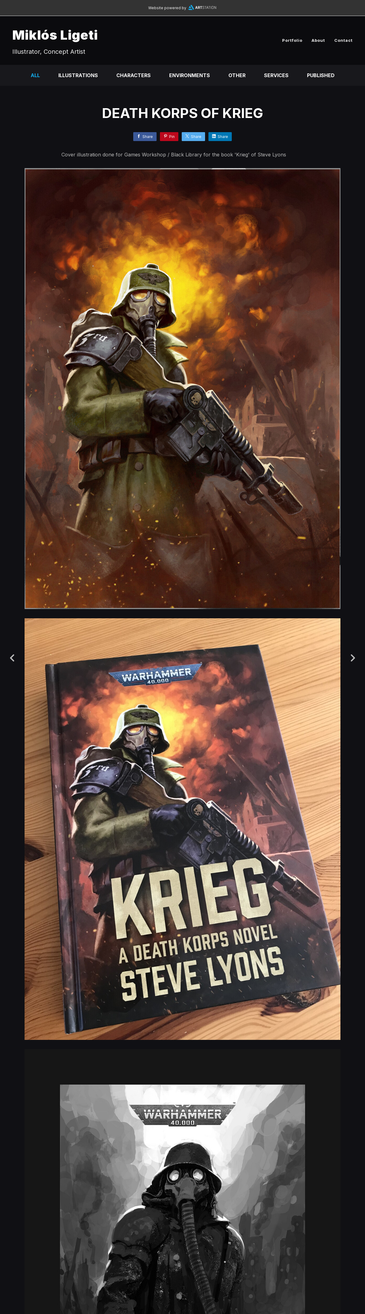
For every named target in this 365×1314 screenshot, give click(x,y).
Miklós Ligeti (55, 35)
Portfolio (292, 40)
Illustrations (78, 75)
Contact (343, 40)
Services (276, 75)
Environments (189, 75)
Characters (133, 75)
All (35, 75)
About (318, 40)
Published (321, 75)
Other (237, 75)
